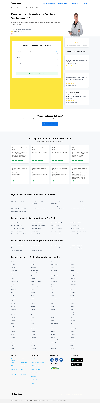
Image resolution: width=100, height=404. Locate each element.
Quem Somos (34, 358)
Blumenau (72, 292)
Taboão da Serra (15, 281)
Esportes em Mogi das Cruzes (18, 228)
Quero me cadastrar (50, 124)
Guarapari (72, 334)
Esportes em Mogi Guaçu (76, 247)
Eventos (22, 358)
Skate (27, 8)
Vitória (32, 284)
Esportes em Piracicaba (56, 228)
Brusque (13, 342)
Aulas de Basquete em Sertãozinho (39, 199)
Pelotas (33, 326)
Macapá (52, 345)
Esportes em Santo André (17, 231)
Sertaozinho (35, 8)
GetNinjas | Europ (35, 365)
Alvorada (13, 314)
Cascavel (13, 320)
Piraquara (13, 326)
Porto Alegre (14, 270)
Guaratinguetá (54, 340)
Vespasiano (33, 328)
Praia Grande (73, 281)
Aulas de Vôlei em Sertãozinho (77, 208)
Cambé (72, 345)
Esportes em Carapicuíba (56, 222)
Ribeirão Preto (34, 270)
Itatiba (72, 331)
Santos (72, 270)
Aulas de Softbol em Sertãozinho (19, 208)
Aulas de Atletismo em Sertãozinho (19, 199)
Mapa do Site (34, 379)
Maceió (32, 298)
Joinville (72, 275)
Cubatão (13, 345)
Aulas (18, 8)
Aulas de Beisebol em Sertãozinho (78, 199)
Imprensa (59, 394)
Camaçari (72, 312)
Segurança (75, 3)
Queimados (33, 337)
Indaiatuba (13, 301)
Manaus (33, 275)
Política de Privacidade (76, 394)
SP (30, 8)
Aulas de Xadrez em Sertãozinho (18, 211)
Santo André (34, 273)
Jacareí (72, 303)
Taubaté (33, 309)
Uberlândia (73, 284)
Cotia (71, 289)
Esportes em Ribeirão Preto (77, 228)
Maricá (52, 312)
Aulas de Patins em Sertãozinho (77, 206)
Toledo (32, 340)
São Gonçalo (54, 281)
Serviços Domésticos (23, 373)
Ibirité (52, 320)
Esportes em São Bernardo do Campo (79, 231)
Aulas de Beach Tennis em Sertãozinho (60, 199)
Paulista (72, 314)
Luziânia (53, 337)
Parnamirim (14, 312)
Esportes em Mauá (74, 225)
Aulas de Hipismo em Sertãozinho (39, 206)
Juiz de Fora (14, 287)
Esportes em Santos (35, 231)
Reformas (23, 365)
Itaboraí (72, 323)
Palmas (72, 306)
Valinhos (13, 303)
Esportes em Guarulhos (16, 225)
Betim (32, 295)
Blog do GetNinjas (35, 372)
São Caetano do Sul (35, 287)
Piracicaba (13, 298)
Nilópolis (13, 306)
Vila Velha (33, 278)
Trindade (13, 337)
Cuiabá (12, 278)
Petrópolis (53, 314)
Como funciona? (63, 3)
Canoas (52, 284)
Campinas (53, 273)
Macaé (71, 309)
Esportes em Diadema (75, 222)
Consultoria (14, 369)
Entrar (84, 3)
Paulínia (53, 317)
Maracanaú (13, 328)
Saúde (22, 369)
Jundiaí (13, 284)
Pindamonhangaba (15, 340)
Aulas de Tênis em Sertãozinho (58, 208)
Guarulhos (33, 267)
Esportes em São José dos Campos (39, 234)
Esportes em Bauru (15, 222)
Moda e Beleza (24, 362)
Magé (52, 328)
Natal (12, 292)
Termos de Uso (66, 394)
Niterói (52, 267)
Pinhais (52, 303)
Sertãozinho (54, 342)
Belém (52, 278)
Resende (33, 345)
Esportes (23, 8)
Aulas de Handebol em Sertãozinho (19, 206)
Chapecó (33, 331)
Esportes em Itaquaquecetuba (38, 225)
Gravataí (33, 306)
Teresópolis (73, 328)
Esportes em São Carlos (36, 250)
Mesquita (33, 314)
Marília (72, 337)
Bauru (32, 317)
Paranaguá (33, 348)
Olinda (72, 298)
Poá (71, 317)
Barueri (72, 267)
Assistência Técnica (13, 359)
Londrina (33, 292)
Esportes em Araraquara (17, 245)
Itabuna (72, 348)
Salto (12, 334)
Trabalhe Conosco (35, 369)
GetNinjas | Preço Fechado (37, 362)
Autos (12, 365)
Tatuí (12, 348)
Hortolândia (54, 298)
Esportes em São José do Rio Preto (19, 234)
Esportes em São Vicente (76, 234)
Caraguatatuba (54, 323)
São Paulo (33, 261)
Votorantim (73, 320)
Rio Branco (13, 261)
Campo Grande (54, 275)
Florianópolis (54, 270)
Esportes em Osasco (36, 228)
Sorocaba (72, 278)
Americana (33, 312)
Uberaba (72, 326)
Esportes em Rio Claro (16, 250)
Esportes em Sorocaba (56, 231)
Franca (32, 323)
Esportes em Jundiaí (55, 225)
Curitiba (13, 267)
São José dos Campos (36, 281)
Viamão (52, 306)
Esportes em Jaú (15, 247)
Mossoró (72, 340)
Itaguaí (32, 342)
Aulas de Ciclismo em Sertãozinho (19, 201)
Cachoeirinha (14, 309)
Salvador (13, 264)
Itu (31, 320)
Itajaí (12, 295)
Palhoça (72, 342)
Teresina (33, 303)
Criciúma (53, 334)
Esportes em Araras (35, 245)
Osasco (13, 275)
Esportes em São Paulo (56, 234)
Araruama (53, 331)
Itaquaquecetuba (35, 301)
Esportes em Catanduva (76, 245)
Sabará (12, 323)
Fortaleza (72, 261)
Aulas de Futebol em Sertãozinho (78, 201)
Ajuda (32, 383)
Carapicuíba (73, 287)
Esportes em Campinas (36, 222)
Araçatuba (53, 348)
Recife (12, 273)
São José (53, 287)
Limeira (13, 317)
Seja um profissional (49, 3)
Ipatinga (13, 331)
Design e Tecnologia (13, 373)
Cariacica (53, 309)
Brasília (72, 264)
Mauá (52, 292)
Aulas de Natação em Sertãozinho (59, 206)
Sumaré (52, 301)
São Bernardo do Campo (76, 273)
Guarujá (33, 289)
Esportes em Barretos (56, 245)
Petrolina (33, 334)
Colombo (72, 301)
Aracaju (72, 295)
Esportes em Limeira (56, 247)
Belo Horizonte (54, 264)
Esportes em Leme (35, 247)
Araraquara (53, 326)
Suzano (52, 289)
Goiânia (33, 264)
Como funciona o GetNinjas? (20, 34)
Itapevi (52, 295)
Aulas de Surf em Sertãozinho (38, 208)
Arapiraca (13, 289)
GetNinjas (13, 8)
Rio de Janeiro (54, 261)
